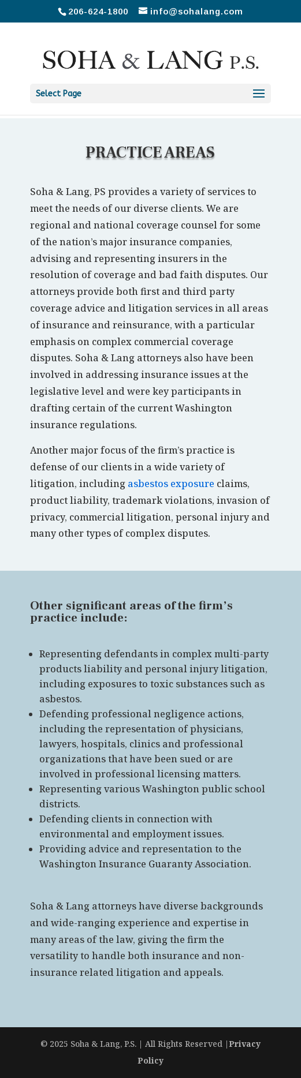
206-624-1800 (98, 11)
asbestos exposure (171, 483)
